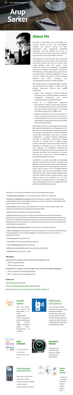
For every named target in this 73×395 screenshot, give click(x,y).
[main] (17, 15)
